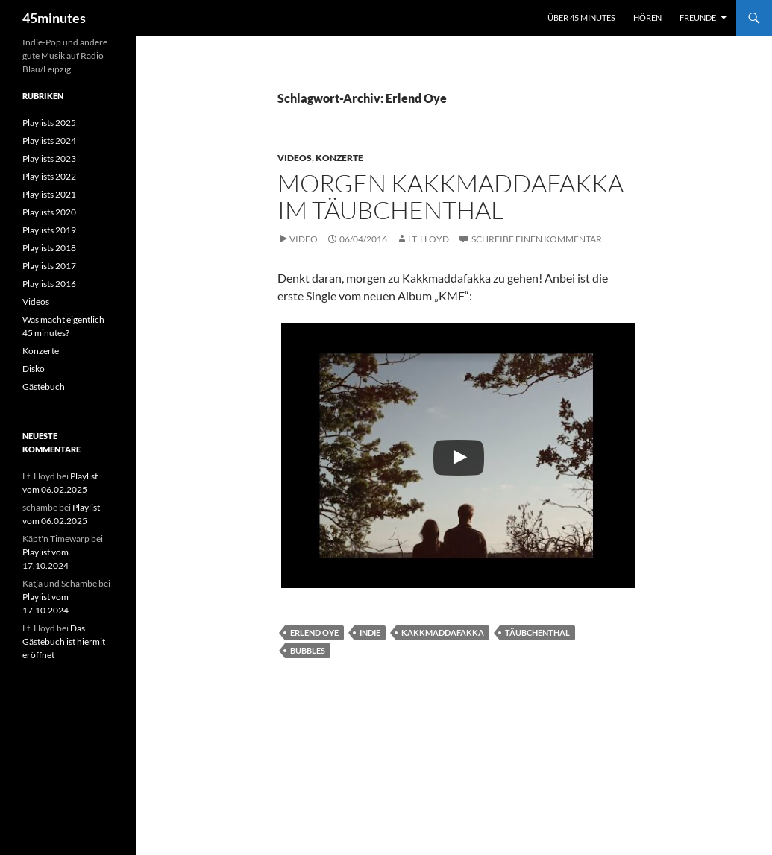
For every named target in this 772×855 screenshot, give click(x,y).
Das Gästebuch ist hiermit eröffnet (63, 641)
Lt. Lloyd (428, 238)
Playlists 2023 (49, 158)
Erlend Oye (314, 632)
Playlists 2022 (49, 176)
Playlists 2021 (49, 194)
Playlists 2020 (49, 212)
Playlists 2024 (49, 140)
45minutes (54, 18)
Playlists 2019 (49, 230)
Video (303, 238)
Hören (647, 17)
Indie (370, 632)
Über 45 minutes (581, 17)
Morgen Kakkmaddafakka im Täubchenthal (450, 196)
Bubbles (307, 650)
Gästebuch (43, 386)
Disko (33, 368)
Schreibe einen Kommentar (536, 238)
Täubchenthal (537, 632)
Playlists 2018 (49, 247)
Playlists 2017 (49, 265)
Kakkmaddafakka (442, 632)
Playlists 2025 (49, 122)
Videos (294, 157)
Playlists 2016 (49, 283)
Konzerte (339, 157)
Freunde (698, 17)
